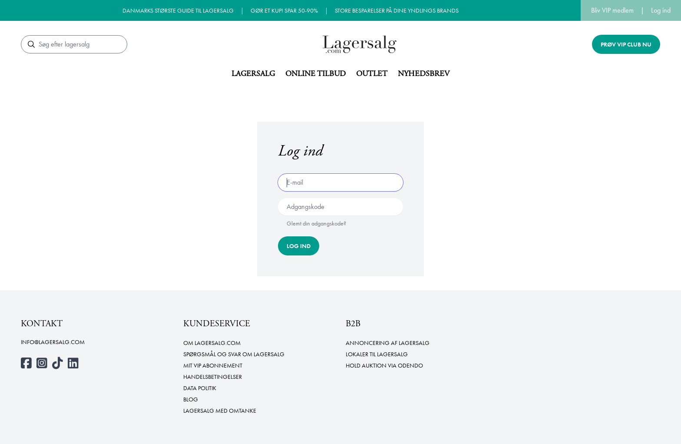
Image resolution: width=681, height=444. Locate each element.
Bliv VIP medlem (612, 10)
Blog (190, 399)
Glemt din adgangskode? (316, 223)
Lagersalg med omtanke (219, 410)
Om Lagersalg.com (212, 343)
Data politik (199, 388)
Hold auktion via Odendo (384, 365)
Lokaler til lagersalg (377, 354)
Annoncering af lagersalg (388, 343)
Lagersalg (253, 74)
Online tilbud (315, 74)
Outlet (371, 74)
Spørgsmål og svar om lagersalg (233, 354)
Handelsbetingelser (212, 377)
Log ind (661, 10)
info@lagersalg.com (53, 342)
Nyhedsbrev (424, 74)
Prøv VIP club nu (626, 44)
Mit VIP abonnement (212, 365)
